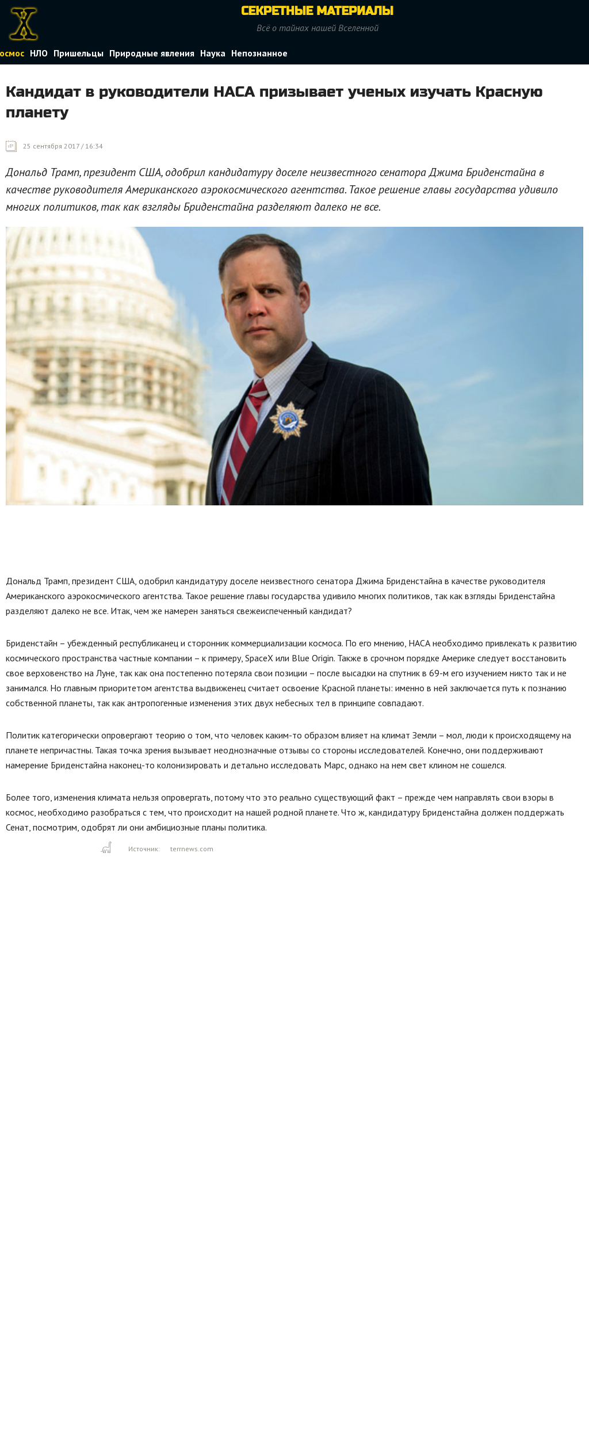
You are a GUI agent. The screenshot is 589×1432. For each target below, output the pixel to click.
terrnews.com (191, 848)
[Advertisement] (215, 543)
